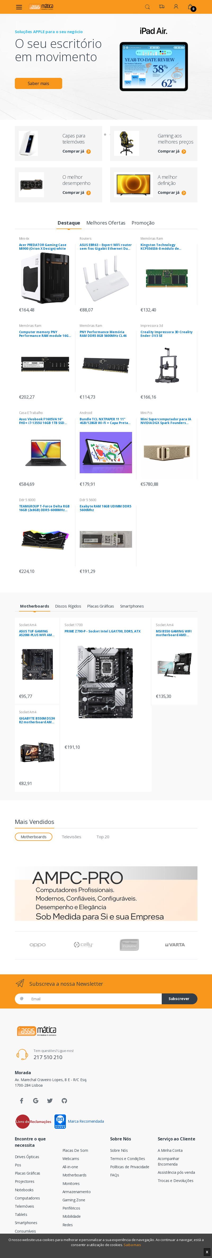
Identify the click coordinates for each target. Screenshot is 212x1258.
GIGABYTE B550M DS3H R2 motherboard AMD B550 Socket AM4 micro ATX (37, 720)
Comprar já (76, 151)
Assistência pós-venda (176, 1172)
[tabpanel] (106, 57)
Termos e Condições (127, 1158)
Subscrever (179, 998)
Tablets (21, 1214)
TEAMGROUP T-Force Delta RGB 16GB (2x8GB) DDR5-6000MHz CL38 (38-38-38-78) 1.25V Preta (44, 508)
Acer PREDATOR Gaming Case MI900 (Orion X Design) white (42, 247)
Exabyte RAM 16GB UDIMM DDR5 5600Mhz (105, 508)
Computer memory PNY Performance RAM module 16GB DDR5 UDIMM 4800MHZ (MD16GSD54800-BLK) (45, 334)
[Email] (94, 998)
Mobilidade (71, 1216)
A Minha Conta (170, 1150)
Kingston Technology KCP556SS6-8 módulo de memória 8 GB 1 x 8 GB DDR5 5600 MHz (163, 247)
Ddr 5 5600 (88, 500)
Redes (67, 1224)
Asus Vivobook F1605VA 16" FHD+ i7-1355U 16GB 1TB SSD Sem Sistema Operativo (41, 421)
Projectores (24, 1181)
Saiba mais (132, 1244)
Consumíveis (25, 1231)
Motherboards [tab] (34, 836)
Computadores (27, 1198)
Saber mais (38, 83)
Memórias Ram (152, 238)
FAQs (114, 1174)
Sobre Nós (119, 1150)
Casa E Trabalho (31, 413)
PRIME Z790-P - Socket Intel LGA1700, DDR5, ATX (102, 631)
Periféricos (71, 1208)
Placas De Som (75, 1150)
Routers (85, 238)
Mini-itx (24, 238)
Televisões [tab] (72, 836)
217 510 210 (48, 1057)
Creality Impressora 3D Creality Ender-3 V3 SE (167, 334)
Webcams (70, 1158)
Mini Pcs (146, 413)
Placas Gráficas (27, 1173)
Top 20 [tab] (102, 836)
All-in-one (70, 1166)
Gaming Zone (73, 1199)
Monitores (71, 1183)
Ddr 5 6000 (27, 500)
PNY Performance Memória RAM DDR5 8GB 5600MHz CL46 (103, 334)
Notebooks (24, 1189)
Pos (18, 1164)
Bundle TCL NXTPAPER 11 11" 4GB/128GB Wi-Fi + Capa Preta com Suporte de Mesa (104, 421)
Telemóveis (24, 1206)
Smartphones (26, 1222)
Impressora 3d (152, 325)
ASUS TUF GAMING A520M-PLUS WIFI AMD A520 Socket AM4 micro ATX (36, 633)
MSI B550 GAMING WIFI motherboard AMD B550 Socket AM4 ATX (174, 633)
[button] (147, 6)
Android (86, 413)
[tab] (69, 223)
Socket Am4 (28, 625)
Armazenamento (76, 1191)
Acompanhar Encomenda (168, 1161)
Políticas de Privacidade (130, 1166)
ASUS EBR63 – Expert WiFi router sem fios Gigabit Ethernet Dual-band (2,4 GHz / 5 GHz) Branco (106, 247)
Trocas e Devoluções (175, 1180)
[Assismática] (41, 7)
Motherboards (74, 1174)
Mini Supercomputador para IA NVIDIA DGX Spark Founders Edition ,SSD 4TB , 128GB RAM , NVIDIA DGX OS (166, 421)
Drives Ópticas (27, 1156)
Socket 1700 (73, 625)
